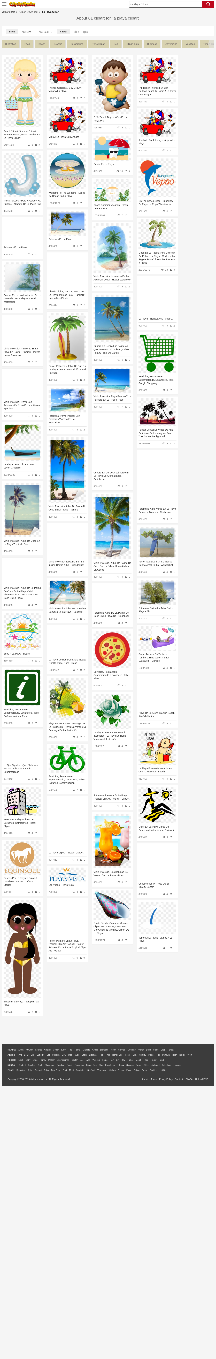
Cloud (155, 1050)
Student (22, 1065)
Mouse (151, 1055)
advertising (171, 44)
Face (146, 1060)
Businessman (63, 1060)
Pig (158, 1055)
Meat (71, 1070)
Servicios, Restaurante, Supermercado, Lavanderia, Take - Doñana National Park (194, 810)
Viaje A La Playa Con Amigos (105, 156)
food (27, 44)
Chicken (55, 1055)
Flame (77, 1050)
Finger (153, 1060)
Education (79, 1065)
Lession (176, 1065)
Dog (70, 1055)
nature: (11, 1049)
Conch (56, 1050)
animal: (11, 1054)
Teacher (31, 1065)
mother (51, 1060)
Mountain (132, 1050)
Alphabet (155, 1065)
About (145, 1079)
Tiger (174, 1055)
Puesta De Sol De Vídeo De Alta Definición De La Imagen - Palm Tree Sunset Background (107, 504)
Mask (20, 1060)
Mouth (138, 1060)
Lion (135, 1055)
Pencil (69, 1065)
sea (116, 44)
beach (41, 44)
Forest (170, 1050)
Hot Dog (163, 1070)
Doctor (75, 1060)
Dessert (38, 1070)
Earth (63, 1050)
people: (11, 1059)
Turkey (182, 1055)
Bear (26, 1055)
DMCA (189, 1079)
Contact (179, 1079)
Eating (137, 1070)
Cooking (153, 1070)
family (43, 1060)
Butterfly (40, 1055)
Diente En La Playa (57, 177)
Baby (28, 1060)
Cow (64, 1055)
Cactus (47, 1050)
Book (40, 1065)
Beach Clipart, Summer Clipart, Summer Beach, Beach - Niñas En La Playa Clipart (22, 134)
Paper (138, 1065)
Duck (76, 1055)
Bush (148, 1050)
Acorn (21, 1050)
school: (11, 1065)
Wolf (190, 1055)
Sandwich (80, 1070)
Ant (20, 1055)
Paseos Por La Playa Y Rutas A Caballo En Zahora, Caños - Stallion (106, 1020)
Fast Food (55, 1070)
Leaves (38, 1050)
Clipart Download (28, 12)
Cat (48, 1055)
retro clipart (98, 44)
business (152, 44)
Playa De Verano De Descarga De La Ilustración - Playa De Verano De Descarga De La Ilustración (23, 871)
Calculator (166, 1065)
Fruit (65, 1070)
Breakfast (21, 1070)
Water (141, 1050)
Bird (32, 1055)
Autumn (29, 1050)
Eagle (84, 1055)
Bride (35, 1060)
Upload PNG (202, 1079)
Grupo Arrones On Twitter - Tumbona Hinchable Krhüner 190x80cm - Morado (19, 752)
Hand (161, 1060)
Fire (70, 1050)
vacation (190, 44)
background (77, 44)
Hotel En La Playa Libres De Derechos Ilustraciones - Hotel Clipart (106, 962)
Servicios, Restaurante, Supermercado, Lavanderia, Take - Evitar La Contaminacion (22, 916)
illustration (10, 44)
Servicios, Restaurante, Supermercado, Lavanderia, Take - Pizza (22, 810)
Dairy (29, 1070)
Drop (163, 1050)
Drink (46, 1070)
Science (130, 1065)
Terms (154, 1079)
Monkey (142, 1055)
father (130, 1060)
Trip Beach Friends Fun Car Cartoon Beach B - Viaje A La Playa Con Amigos (65, 135)
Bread (144, 1070)
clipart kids (133, 44)
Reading (61, 1065)
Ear (81, 1060)
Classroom (49, 1065)
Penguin (166, 1055)
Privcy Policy (166, 1079)
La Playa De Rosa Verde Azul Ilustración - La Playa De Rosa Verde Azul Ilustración (192, 864)
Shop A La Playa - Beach (189, 757)
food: (10, 1070)
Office (146, 1065)
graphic (58, 44)
